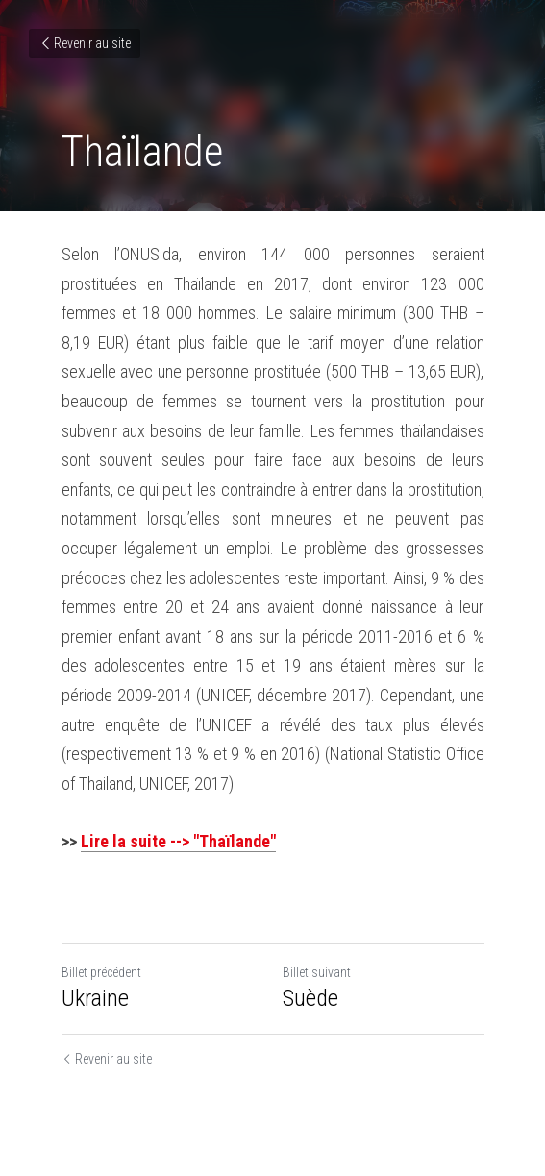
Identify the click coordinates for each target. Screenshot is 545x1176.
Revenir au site (84, 43)
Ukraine (95, 998)
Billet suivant (317, 972)
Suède (310, 998)
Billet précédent (101, 972)
